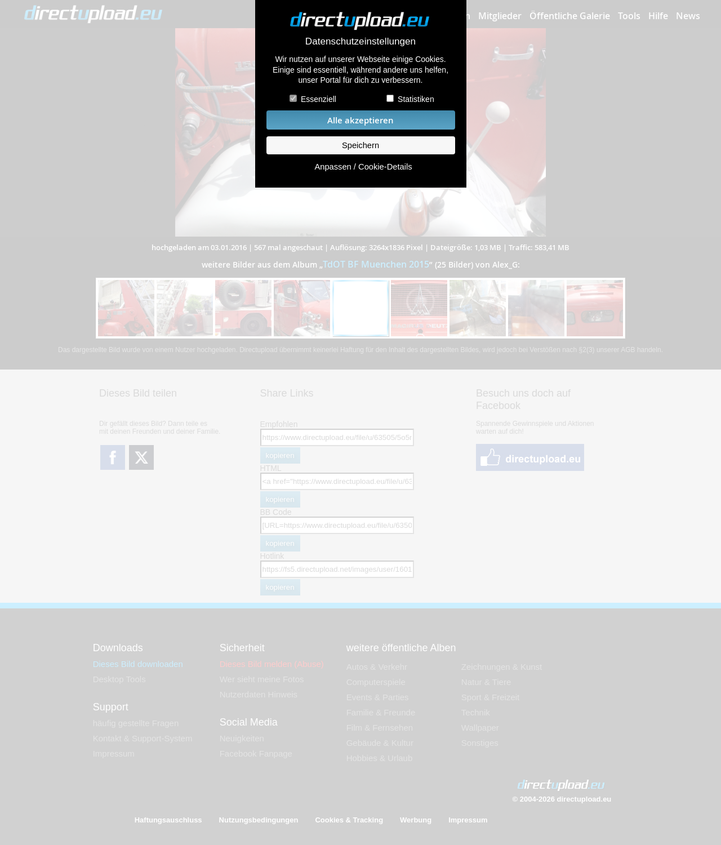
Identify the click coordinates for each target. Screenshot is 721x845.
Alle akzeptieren (360, 120)
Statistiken (416, 99)
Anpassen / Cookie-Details (363, 166)
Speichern (360, 145)
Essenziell (318, 99)
